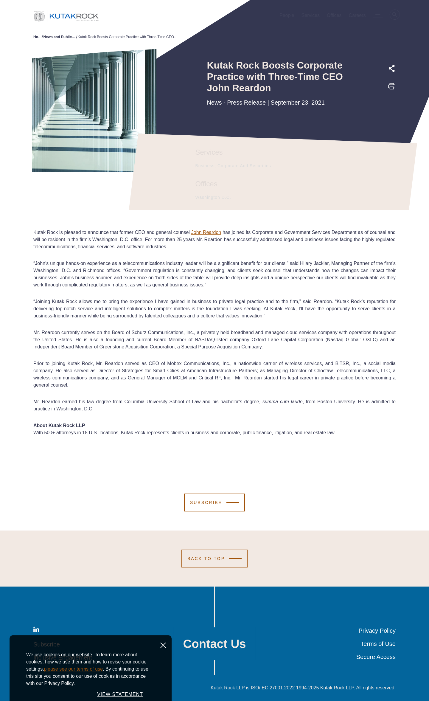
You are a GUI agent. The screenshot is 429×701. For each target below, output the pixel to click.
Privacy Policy (377, 630)
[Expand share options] (391, 68)
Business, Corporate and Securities (232, 166)
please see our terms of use (73, 695)
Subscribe (46, 644)
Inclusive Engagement (62, 657)
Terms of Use (378, 644)
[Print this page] (391, 88)
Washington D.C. (212, 197)
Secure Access (376, 657)
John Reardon (206, 232)
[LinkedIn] (36, 630)
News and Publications (59, 37)
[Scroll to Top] (214, 558)
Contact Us (214, 643)
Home (37, 37)
